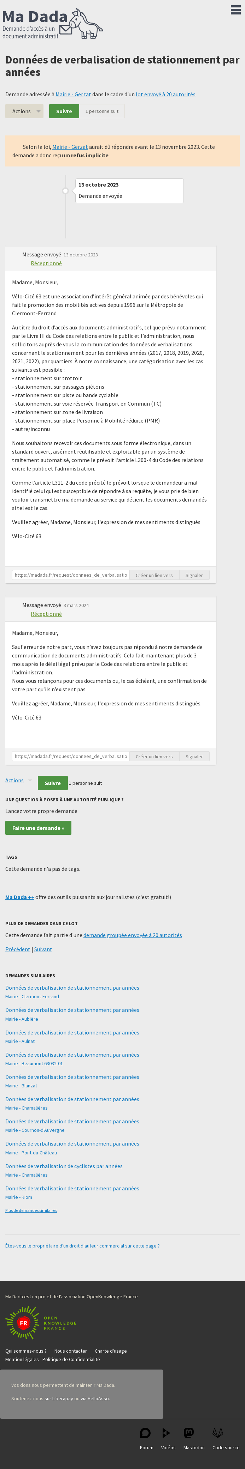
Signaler (194, 575)
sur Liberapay (59, 1398)
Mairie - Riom (18, 1197)
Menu (236, 8)
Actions (21, 111)
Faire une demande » (38, 827)
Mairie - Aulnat (20, 1041)
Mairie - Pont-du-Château (31, 1152)
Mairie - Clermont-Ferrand (32, 996)
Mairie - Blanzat (21, 1085)
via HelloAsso (95, 1398)
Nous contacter (70, 1351)
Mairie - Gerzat (73, 94)
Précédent (17, 949)
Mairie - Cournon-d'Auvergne (35, 1130)
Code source (226, 1439)
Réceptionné (46, 263)
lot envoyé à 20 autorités (166, 94)
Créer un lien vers (154, 575)
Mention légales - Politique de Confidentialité (52, 1359)
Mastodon (194, 1439)
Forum (146, 1439)
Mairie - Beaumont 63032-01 (34, 1063)
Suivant (43, 949)
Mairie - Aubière (21, 1019)
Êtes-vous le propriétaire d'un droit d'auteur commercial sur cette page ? (82, 1246)
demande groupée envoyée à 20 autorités (132, 935)
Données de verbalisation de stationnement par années (72, 987)
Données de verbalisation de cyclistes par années (64, 1166)
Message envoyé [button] (42, 254)
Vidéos (168, 1439)
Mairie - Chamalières (26, 1108)
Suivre (64, 111)
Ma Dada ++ (19, 896)
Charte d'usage (111, 1351)
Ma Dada (53, 24)
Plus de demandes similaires (31, 1210)
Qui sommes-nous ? (26, 1351)
